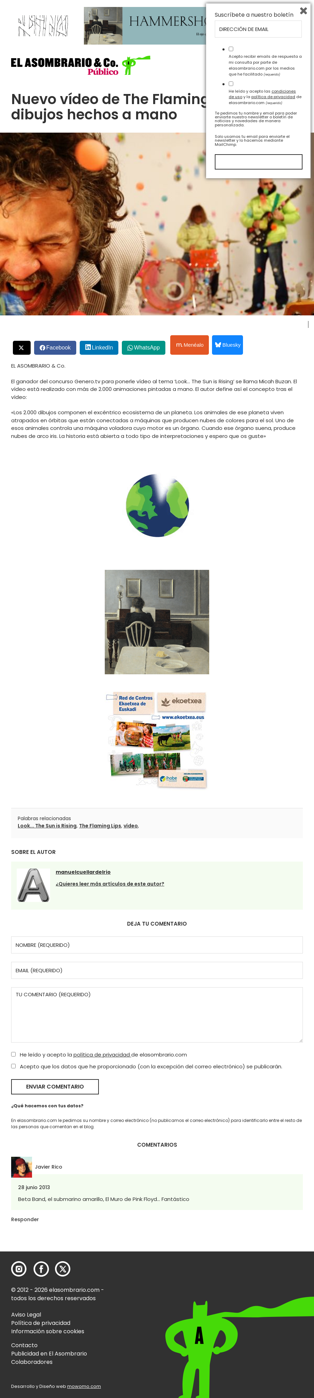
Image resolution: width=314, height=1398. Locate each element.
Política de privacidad (40, 1323)
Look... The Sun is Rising (47, 825)
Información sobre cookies (47, 1331)
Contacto (24, 1345)
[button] (80, 65)
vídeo (131, 825)
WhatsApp (147, 348)
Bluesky (228, 345)
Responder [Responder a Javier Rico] (25, 1219)
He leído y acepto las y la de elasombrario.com (265, 1313)
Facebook (58, 348)
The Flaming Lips (100, 825)
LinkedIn (102, 348)
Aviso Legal (26, 1315)
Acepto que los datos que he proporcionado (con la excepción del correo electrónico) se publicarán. (146, 1066)
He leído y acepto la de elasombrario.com (99, 1054)
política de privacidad (102, 1054)
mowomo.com (84, 1386)
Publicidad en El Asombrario (49, 1354)
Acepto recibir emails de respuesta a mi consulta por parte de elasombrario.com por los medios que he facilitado (265, 1281)
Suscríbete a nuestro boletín (254, 1231)
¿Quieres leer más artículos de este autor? (110, 883)
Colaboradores (32, 1362)
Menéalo (190, 345)
